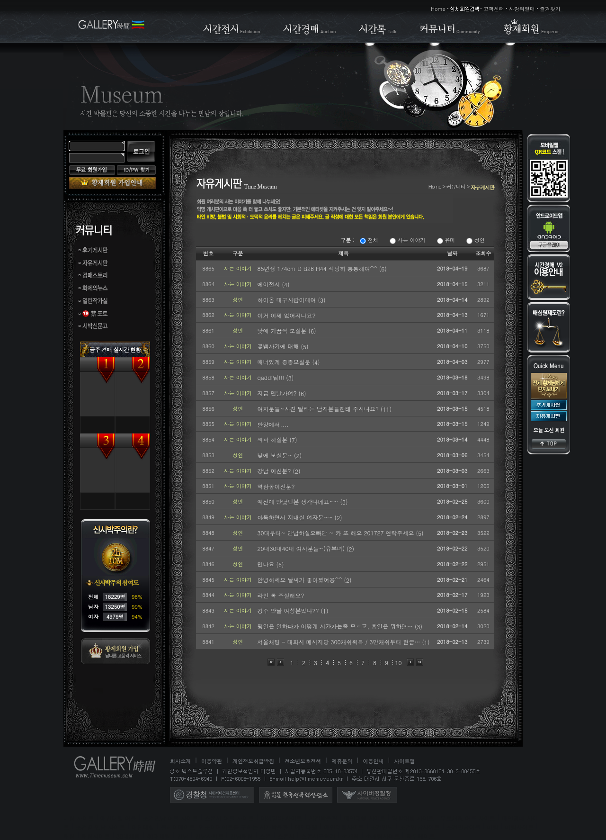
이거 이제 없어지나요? (286, 315)
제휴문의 (341, 761)
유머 (446, 240)
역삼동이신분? (275, 486)
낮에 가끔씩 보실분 (282, 330)
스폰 (265, 836)
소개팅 (350, 836)
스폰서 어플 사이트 (229, 818)
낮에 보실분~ (275, 455)
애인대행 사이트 (364, 818)
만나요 (266, 564)
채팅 (69, 836)
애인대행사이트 (344, 827)
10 (398, 662)
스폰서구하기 (318, 836)
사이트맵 (404, 761)
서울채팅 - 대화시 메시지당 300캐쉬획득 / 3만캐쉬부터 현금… (339, 642)
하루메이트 (420, 836)
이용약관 (211, 761)
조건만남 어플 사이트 (170, 818)
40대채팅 (158, 836)
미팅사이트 (519, 827)
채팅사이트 (95, 836)
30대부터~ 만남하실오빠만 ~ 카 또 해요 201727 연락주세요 (336, 533)
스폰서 (285, 836)
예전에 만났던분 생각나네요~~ (298, 501)
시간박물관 (323, 818)
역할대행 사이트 (413, 818)
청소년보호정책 (303, 761)
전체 (369, 240)
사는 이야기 (407, 240)
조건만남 (382, 827)
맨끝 (419, 662)
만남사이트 (209, 836)
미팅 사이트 (78, 818)
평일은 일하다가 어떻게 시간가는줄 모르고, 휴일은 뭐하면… (336, 626)
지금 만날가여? (277, 393)
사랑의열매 (522, 8)
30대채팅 (128, 836)
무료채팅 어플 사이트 (467, 818)
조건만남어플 (463, 827)
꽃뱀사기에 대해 (279, 346)
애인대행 (143, 827)
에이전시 (269, 284)
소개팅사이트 (382, 836)
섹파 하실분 (273, 439)
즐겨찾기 (550, 8)
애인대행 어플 (118, 818)
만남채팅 (241, 836)
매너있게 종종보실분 (284, 362)
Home (438, 8)
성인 (475, 240)
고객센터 (493, 8)
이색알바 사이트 (281, 818)
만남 (182, 836)
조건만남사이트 (420, 827)
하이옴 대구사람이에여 (287, 300)
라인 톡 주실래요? (280, 595)
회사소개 (180, 761)
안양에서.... (272, 424)
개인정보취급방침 (253, 761)
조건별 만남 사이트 (100, 827)
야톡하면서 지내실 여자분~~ (295, 517)
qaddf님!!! (271, 377)
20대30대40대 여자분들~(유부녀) (301, 548)
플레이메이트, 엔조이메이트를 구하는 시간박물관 (224, 827)
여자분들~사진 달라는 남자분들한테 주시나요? (319, 409)
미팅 (493, 827)
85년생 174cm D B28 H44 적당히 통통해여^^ (318, 268)
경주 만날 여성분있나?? (289, 610)
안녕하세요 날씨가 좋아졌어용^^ (300, 580)
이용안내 (373, 761)
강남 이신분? (275, 471)
